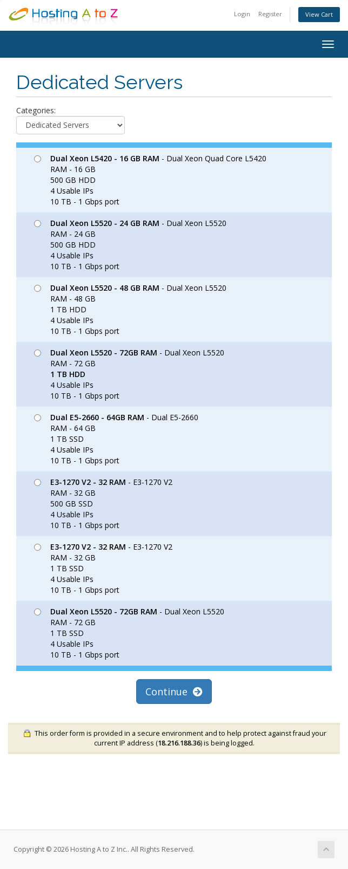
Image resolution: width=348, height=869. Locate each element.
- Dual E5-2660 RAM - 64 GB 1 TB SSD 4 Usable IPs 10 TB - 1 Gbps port (116, 439)
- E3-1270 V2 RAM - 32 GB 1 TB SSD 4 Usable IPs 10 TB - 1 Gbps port (103, 568)
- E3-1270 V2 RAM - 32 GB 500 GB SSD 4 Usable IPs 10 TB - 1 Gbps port (103, 503)
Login (242, 14)
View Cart (319, 14)
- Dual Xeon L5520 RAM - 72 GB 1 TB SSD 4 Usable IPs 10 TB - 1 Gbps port (129, 633)
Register (270, 14)
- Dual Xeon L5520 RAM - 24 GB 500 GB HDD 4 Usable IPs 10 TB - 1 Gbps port (130, 244)
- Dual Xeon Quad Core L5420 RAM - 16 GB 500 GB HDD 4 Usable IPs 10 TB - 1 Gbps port (150, 180)
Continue (174, 691)
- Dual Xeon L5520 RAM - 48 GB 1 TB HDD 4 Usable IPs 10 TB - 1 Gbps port (130, 309)
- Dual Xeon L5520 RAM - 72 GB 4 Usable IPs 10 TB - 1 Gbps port (129, 374)
